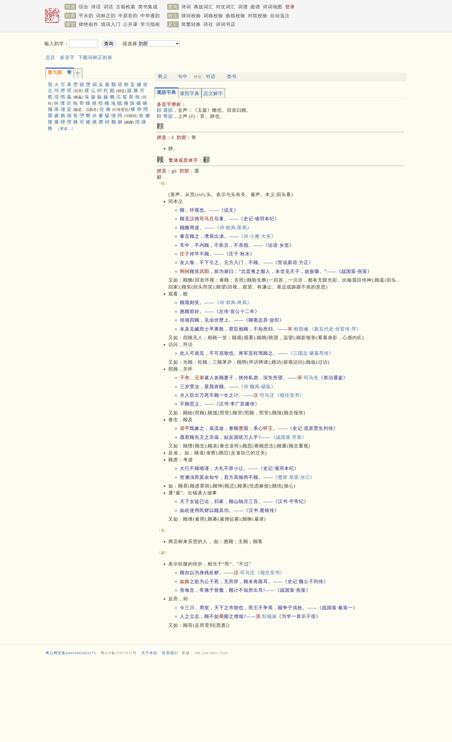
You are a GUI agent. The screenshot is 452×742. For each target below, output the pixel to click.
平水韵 (86, 15)
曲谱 (255, 6)
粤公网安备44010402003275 (71, 653)
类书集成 (148, 6)
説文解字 (213, 93)
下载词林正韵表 (95, 57)
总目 (50, 57)
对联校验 (258, 15)
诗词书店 (226, 24)
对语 (211, 76)
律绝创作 (88, 24)
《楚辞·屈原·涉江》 (294, 477)
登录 (290, 6)
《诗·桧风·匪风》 (233, 227)
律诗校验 (191, 15)
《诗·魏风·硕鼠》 (257, 386)
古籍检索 (125, 6)
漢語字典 (166, 92)
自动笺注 (280, 15)
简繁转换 (191, 24)
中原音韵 (128, 15)
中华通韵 (150, 15)
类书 (232, 76)
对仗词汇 (226, 6)
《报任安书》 (289, 395)
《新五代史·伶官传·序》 (335, 329)
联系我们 (170, 653)
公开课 (130, 24)
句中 (183, 76)
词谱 (243, 6)
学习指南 (150, 24)
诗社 (208, 24)
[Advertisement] (279, 48)
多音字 (67, 57)
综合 (83, 6)
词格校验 (213, 15)
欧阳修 (301, 329)
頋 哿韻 (165, 116)
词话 (108, 6)
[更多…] (65, 128)
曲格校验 (235, 15)
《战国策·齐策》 (289, 437)
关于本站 (149, 653)
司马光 (311, 377)
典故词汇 (203, 6)
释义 (163, 76)
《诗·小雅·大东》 (257, 236)
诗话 (96, 6)
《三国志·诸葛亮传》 (311, 353)
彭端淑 (269, 616)
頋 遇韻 (165, 110)
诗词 (186, 6)
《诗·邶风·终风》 (233, 302)
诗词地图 (272, 6)
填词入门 (110, 24)
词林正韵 (106, 15)
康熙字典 (189, 93)
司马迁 (267, 395)
